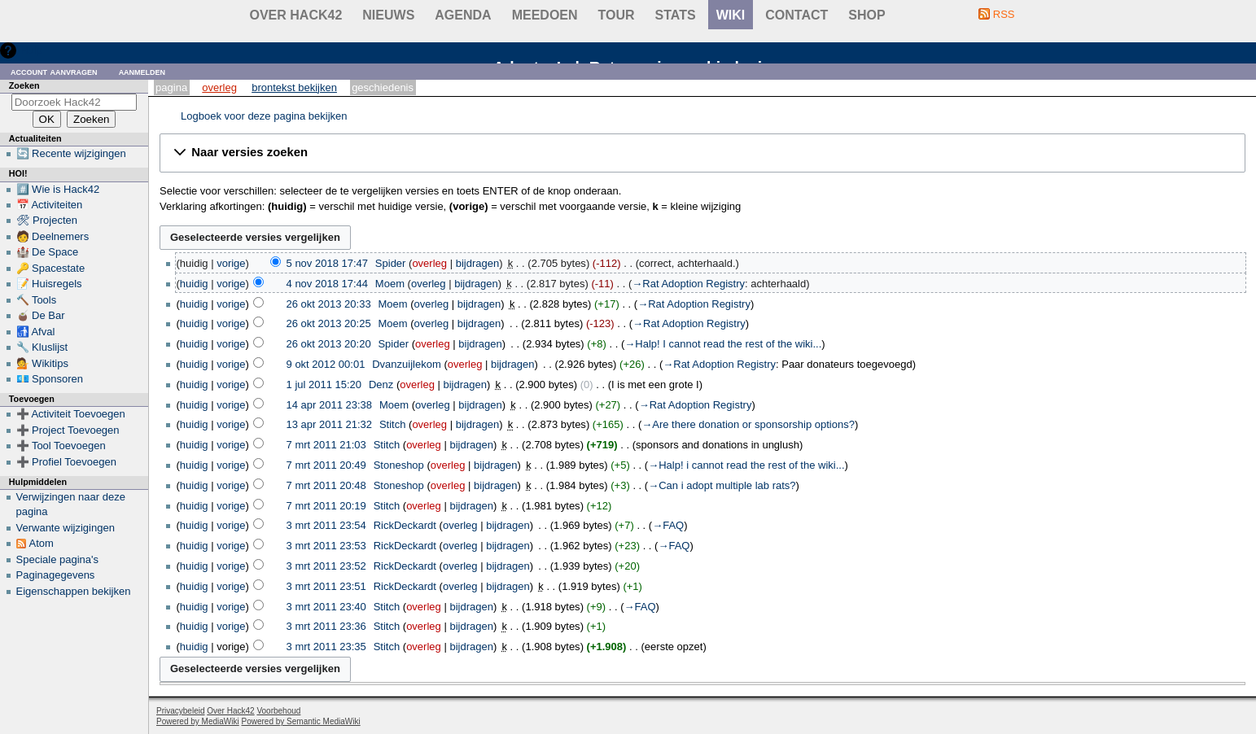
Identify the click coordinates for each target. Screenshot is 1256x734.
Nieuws (388, 15)
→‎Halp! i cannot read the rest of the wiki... (746, 465)
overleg (429, 263)
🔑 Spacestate (50, 268)
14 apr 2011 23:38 (330, 405)
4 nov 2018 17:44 (327, 283)
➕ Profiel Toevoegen (66, 462)
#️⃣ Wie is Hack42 (58, 189)
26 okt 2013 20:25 (329, 323)
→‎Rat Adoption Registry (688, 283)
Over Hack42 (296, 15)
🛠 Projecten (47, 220)
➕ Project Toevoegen (68, 430)
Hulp (31, 50)
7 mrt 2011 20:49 (326, 465)
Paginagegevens (55, 575)
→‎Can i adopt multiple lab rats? (721, 485)
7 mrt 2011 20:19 (326, 506)
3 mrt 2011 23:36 (326, 626)
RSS (1004, 14)
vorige (231, 263)
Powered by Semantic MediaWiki (301, 721)
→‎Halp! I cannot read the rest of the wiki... (722, 344)
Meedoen (545, 15)
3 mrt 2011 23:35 (326, 646)
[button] (702, 153)
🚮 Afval (35, 331)
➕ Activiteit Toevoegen (70, 414)
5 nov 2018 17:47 (327, 263)
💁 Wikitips (42, 363)
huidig (194, 283)
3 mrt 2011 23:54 (326, 525)
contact (796, 15)
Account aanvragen (54, 71)
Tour (616, 15)
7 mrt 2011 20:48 (326, 485)
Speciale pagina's (57, 559)
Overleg (219, 87)
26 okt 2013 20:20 (329, 344)
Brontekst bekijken (294, 87)
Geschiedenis (383, 87)
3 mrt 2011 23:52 (326, 566)
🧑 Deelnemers (53, 236)
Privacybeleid (180, 710)
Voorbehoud (278, 710)
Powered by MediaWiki (197, 721)
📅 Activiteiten (49, 205)
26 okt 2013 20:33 (329, 304)
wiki (731, 15)
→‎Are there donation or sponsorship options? (748, 424)
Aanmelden (142, 71)
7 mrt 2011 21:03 (326, 445)
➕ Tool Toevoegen (61, 445)
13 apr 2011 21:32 (330, 424)
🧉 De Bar (40, 315)
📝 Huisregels (49, 283)
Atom (41, 543)
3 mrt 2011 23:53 (326, 546)
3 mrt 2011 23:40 (326, 607)
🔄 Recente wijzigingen (71, 153)
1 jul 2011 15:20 (324, 384)
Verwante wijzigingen (65, 528)
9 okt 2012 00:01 (326, 364)
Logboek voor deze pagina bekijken (264, 116)
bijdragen (478, 263)
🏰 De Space (47, 252)
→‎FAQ (668, 525)
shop (866, 15)
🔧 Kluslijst (42, 347)
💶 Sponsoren (50, 379)
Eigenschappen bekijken (73, 591)
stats (675, 15)
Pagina (171, 87)
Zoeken (24, 85)
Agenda (463, 15)
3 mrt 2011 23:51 (326, 586)
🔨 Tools (36, 300)
